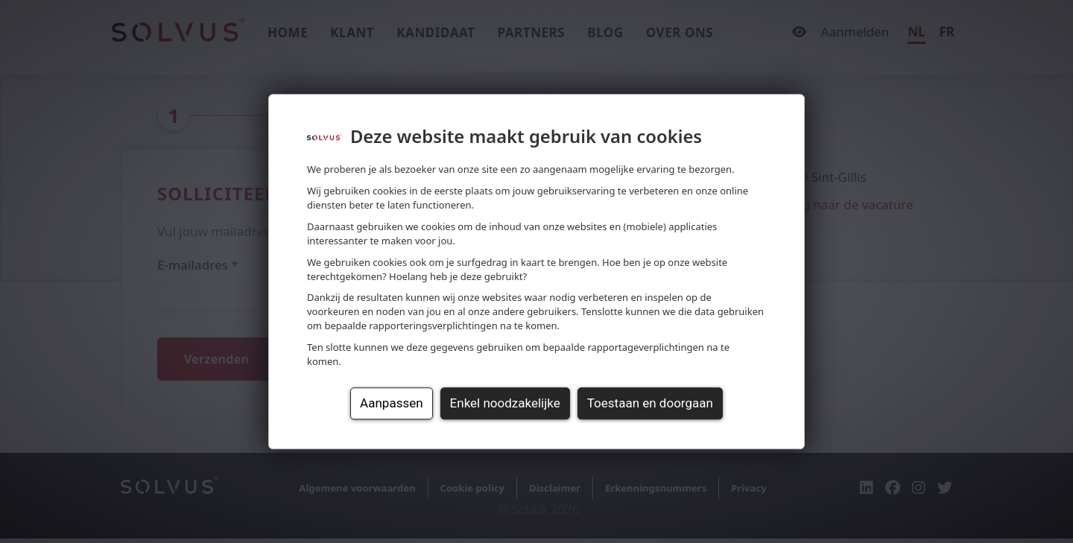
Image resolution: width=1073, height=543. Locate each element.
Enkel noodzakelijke (505, 403)
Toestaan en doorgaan (650, 403)
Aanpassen (391, 403)
